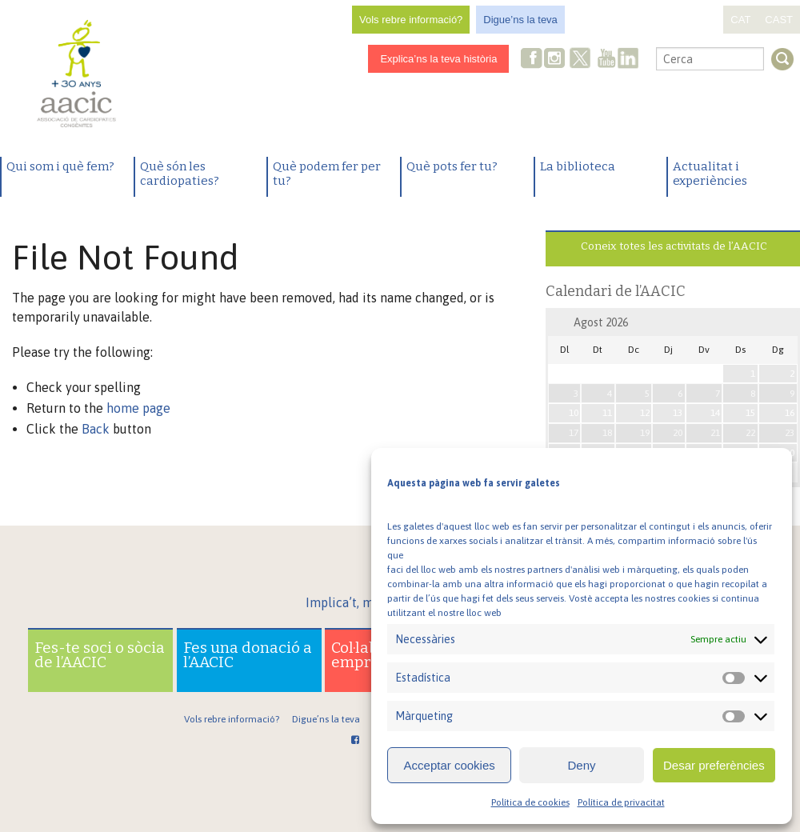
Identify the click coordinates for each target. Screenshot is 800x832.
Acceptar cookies (449, 765)
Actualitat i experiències (710, 173)
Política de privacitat (621, 802)
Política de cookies (530, 802)
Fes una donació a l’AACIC (247, 654)
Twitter (580, 60)
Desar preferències (714, 765)
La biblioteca (577, 166)
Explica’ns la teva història (438, 59)
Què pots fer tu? (452, 166)
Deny (581, 765)
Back (96, 429)
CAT (740, 20)
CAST (779, 20)
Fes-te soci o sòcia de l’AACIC (99, 654)
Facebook (532, 60)
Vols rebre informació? (410, 20)
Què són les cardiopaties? (179, 173)
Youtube (606, 60)
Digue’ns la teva (520, 20)
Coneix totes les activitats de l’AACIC (674, 246)
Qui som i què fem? (60, 166)
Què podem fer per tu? (327, 173)
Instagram (556, 60)
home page (138, 408)
